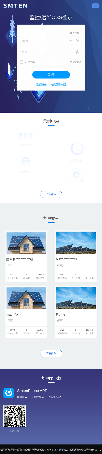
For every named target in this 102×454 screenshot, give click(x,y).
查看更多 (51, 353)
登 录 (51, 74)
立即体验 (51, 194)
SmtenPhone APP (32, 391)
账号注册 (75, 33)
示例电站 (43, 84)
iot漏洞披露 (59, 84)
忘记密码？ (77, 62)
